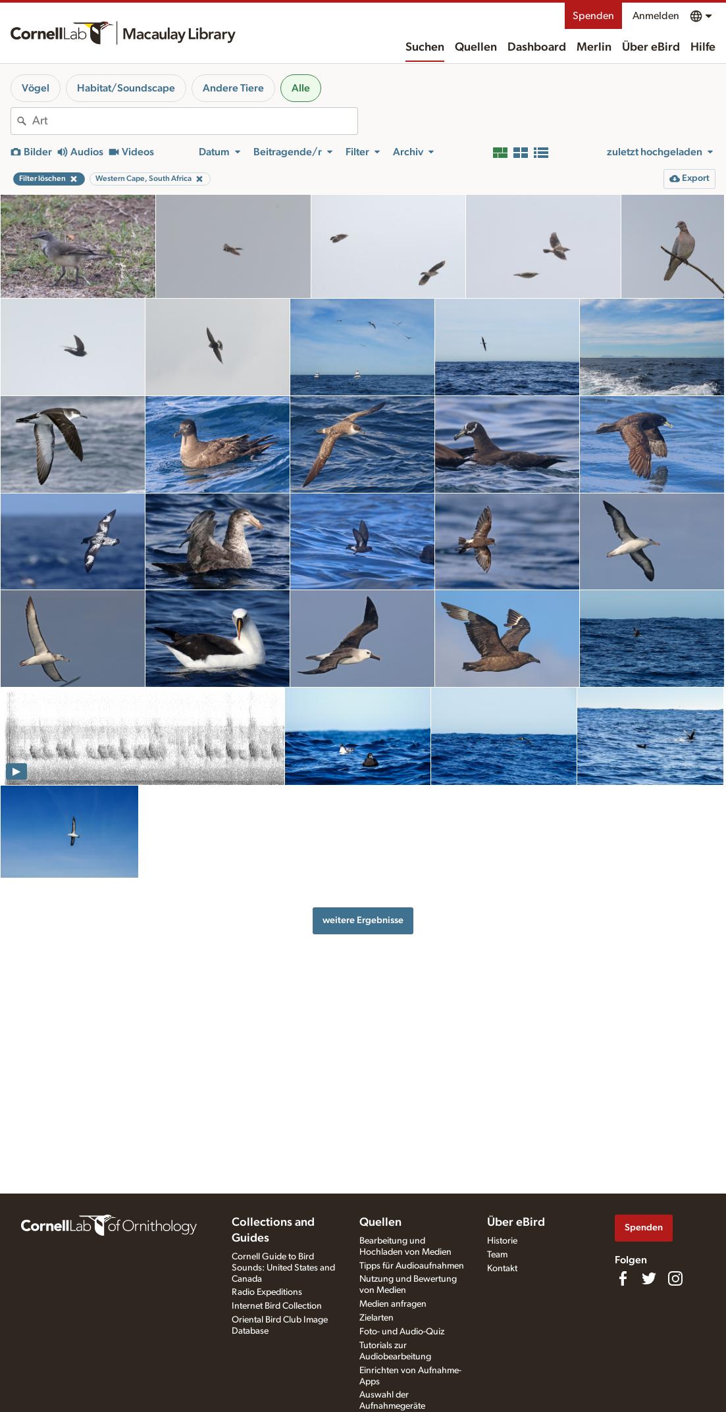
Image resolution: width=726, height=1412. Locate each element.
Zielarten (376, 1318)
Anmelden (656, 16)
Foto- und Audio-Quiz (401, 1331)
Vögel (35, 88)
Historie (502, 1241)
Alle (301, 88)
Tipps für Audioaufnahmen (411, 1266)
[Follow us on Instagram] (675, 1278)
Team (497, 1254)
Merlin (594, 47)
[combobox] (194, 121)
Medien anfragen (393, 1304)
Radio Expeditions (267, 1292)
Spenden (593, 16)
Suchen (424, 47)
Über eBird (651, 47)
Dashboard (536, 47)
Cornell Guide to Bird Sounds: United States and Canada (283, 1268)
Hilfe (702, 47)
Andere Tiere (233, 88)
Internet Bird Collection (277, 1306)
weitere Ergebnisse (363, 920)
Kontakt (502, 1268)
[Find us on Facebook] (623, 1278)
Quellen (476, 47)
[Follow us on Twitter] (649, 1278)
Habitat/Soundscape (126, 88)
